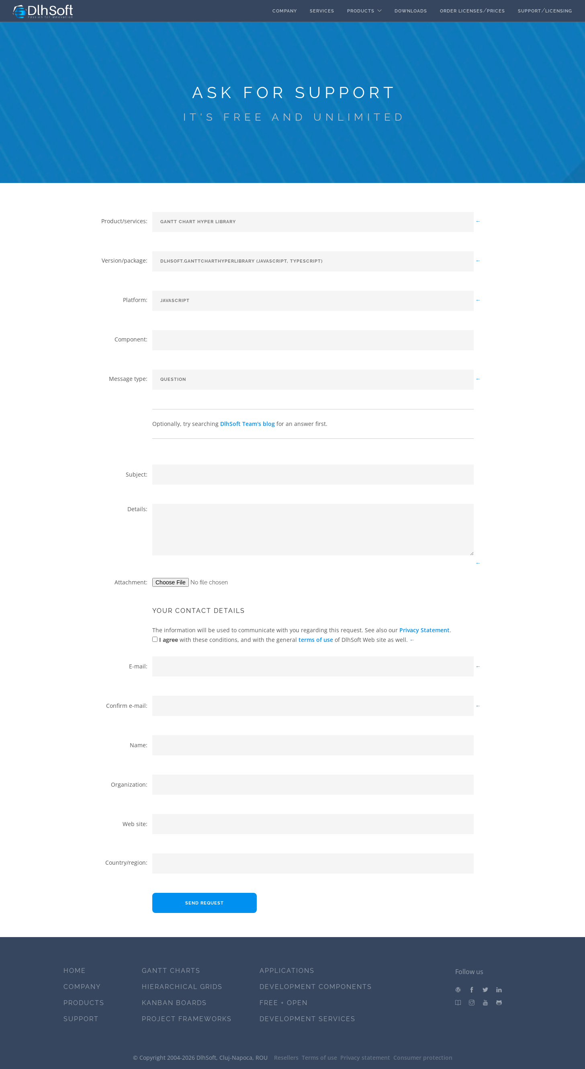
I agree (168, 639)
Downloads (411, 11)
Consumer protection (422, 1057)
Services (322, 11)
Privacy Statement (424, 630)
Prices (496, 11)
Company (284, 11)
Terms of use (319, 1057)
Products (360, 11)
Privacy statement (365, 1057)
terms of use (316, 639)
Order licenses (461, 11)
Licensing (558, 11)
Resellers (286, 1057)
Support (529, 11)
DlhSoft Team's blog (247, 424)
